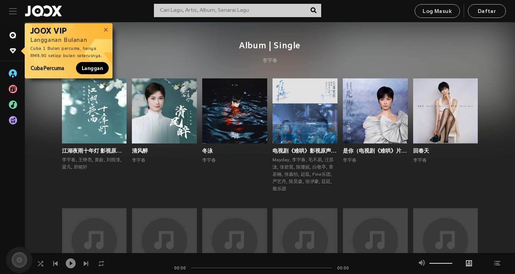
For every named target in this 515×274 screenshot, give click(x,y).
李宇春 (270, 61)
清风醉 (140, 151)
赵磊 (305, 174)
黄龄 (99, 160)
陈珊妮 (303, 167)
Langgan (92, 68)
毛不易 (315, 160)
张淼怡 (291, 174)
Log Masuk (437, 11)
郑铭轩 (80, 167)
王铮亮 (85, 160)
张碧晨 (286, 167)
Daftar (487, 11)
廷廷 (326, 182)
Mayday (281, 160)
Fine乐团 (321, 174)
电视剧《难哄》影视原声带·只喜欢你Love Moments (305, 151)
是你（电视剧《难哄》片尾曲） (375, 151)
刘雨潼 (113, 160)
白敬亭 (319, 167)
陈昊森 (296, 182)
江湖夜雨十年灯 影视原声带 (94, 151)
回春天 (421, 151)
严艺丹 (279, 182)
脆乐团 (279, 189)
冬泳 (207, 151)
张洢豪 (312, 182)
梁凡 (66, 167)
